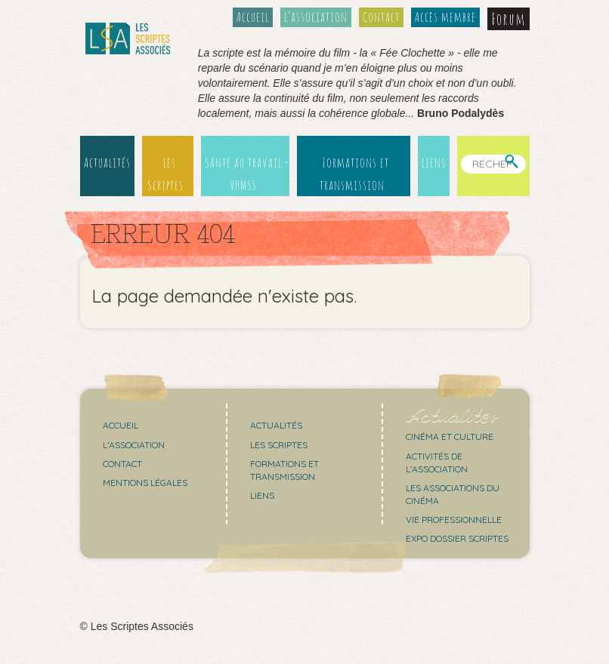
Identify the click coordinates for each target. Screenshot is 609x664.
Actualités (107, 162)
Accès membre (445, 16)
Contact (381, 16)
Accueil (252, 16)
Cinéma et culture (449, 436)
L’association (316, 16)
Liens (434, 162)
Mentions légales (145, 482)
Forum (508, 19)
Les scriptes (279, 444)
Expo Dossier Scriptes (457, 538)
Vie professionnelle (454, 519)
